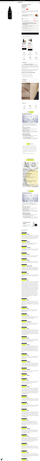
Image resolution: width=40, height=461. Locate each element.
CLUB (35, 2)
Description (24, 62)
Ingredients (24, 81)
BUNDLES (7, 2)
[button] (1, 459)
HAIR (5, 2)
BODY (3, 2)
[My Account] (37, 2)
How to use (24, 79)
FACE (1, 2)
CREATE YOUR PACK (31, 2)
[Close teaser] (2, 458)
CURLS (10, 2)
